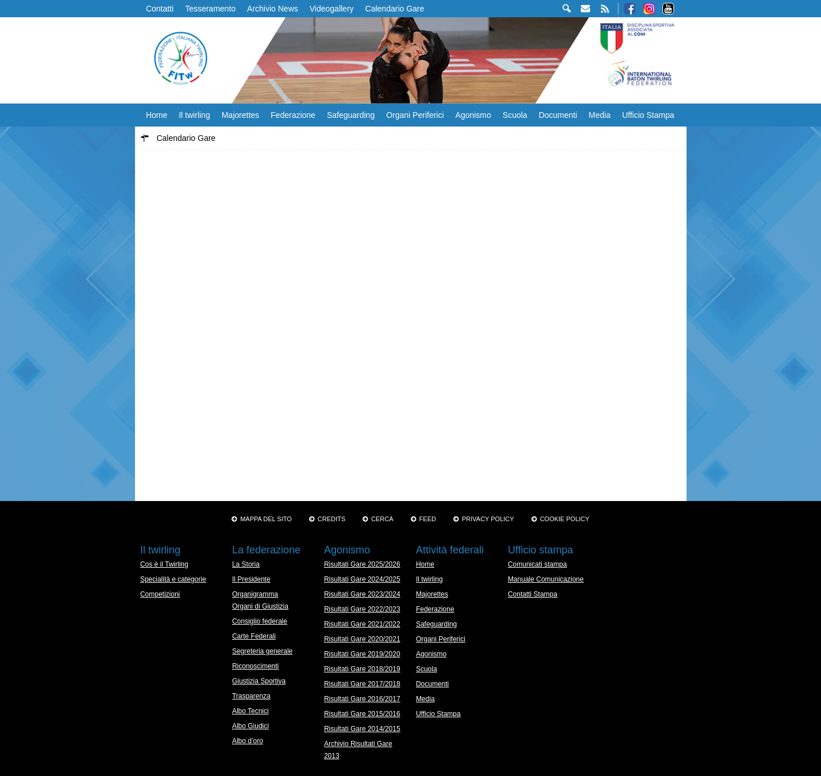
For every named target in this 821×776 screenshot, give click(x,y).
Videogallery (332, 8)
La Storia (246, 564)
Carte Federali (254, 636)
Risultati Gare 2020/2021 (362, 639)
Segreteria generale (262, 651)
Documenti (558, 115)
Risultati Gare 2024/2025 (362, 579)
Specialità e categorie (173, 579)
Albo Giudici (250, 726)
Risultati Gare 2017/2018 (362, 684)
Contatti (160, 8)
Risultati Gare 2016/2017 (362, 699)
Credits (331, 518)
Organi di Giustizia (260, 606)
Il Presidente (251, 579)
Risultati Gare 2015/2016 (362, 714)
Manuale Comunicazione (546, 579)
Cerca (382, 518)
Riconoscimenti (255, 666)
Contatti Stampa (532, 594)
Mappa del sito (266, 518)
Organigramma (255, 594)
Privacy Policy (488, 518)
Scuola (515, 115)
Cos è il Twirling (164, 564)
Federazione (293, 115)
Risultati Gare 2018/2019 (362, 669)
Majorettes (240, 115)
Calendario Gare (395, 8)
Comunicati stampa (537, 564)
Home (156, 115)
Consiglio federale (259, 621)
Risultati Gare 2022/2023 (362, 609)
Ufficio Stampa (648, 115)
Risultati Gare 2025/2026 (362, 564)
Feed (427, 518)
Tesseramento (210, 8)
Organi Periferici (415, 115)
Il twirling (194, 115)
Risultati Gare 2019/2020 (362, 654)
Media (600, 115)
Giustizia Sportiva (259, 681)
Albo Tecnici (250, 711)
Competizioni (160, 594)
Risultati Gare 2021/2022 (362, 624)
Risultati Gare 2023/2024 (362, 594)
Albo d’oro (247, 741)
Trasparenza (251, 696)
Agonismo (473, 115)
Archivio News (272, 8)
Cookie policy (564, 518)
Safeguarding (351, 115)
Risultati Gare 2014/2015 (362, 729)
